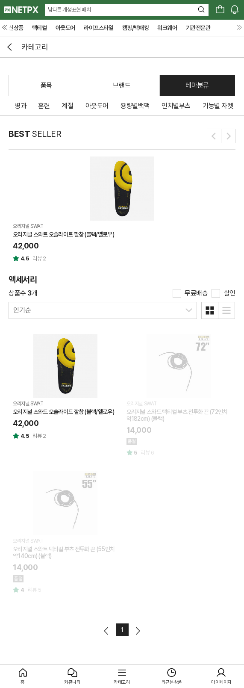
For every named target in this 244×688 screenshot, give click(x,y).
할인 (229, 293)
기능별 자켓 (218, 106)
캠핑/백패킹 (135, 27)
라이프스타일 (99, 27)
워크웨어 (167, 27)
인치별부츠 (176, 106)
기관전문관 (198, 27)
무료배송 (196, 293)
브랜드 (121, 85)
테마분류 (197, 85)
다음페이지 (137, 630)
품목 (46, 85)
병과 (20, 106)
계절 (67, 106)
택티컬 (39, 27)
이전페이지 (106, 630)
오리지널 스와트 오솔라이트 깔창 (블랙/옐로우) (63, 234)
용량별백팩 (135, 106)
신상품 (16, 27)
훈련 (44, 106)
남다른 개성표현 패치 (69, 9)
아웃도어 (65, 27)
